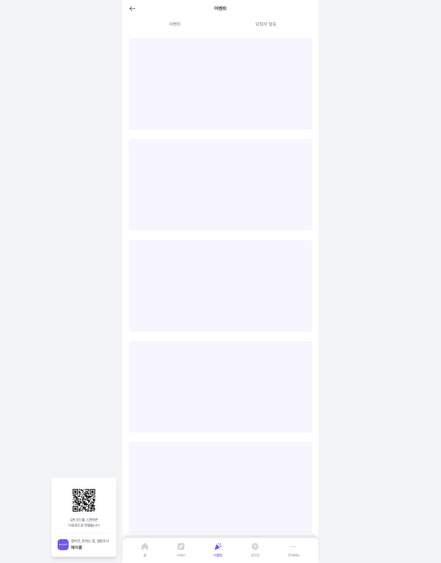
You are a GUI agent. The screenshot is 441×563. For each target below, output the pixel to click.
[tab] (175, 24)
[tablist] (220, 24)
